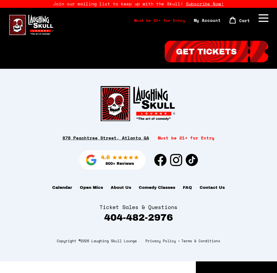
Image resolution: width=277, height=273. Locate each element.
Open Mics (91, 199)
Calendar (62, 199)
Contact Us (212, 199)
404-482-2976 (138, 229)
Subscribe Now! (205, 4)
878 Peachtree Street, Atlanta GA (105, 149)
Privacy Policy (161, 252)
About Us (121, 199)
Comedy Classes (157, 199)
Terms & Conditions (200, 252)
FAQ (187, 199)
